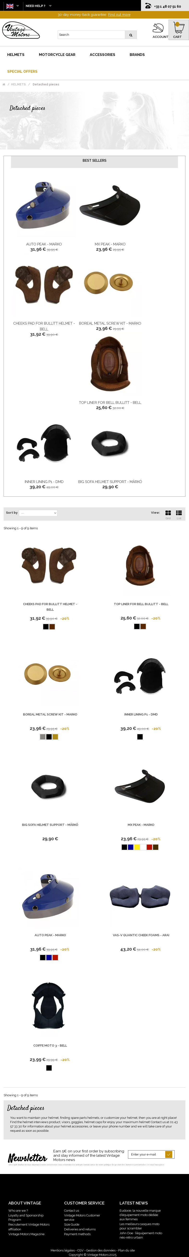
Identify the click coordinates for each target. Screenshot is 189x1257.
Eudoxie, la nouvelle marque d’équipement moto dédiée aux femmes (140, 1215)
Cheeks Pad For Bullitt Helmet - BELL (50, 606)
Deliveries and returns (80, 1229)
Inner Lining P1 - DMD (44, 482)
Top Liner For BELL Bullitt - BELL (110, 402)
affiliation (14, 1229)
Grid (168, 514)
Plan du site (126, 1250)
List (179, 514)
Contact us (71, 1210)
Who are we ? (18, 1210)
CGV (80, 1250)
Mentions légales (63, 1250)
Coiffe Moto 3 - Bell (50, 1045)
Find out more (119, 15)
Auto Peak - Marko (44, 244)
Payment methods (77, 1234)
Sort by (12, 512)
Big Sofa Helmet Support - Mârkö (110, 482)
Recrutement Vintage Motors (28, 1224)
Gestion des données (101, 1250)
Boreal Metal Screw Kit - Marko (110, 323)
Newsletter (27, 1159)
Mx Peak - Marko (110, 244)
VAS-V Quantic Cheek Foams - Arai (141, 935)
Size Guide (71, 1224)
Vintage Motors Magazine (26, 1234)
